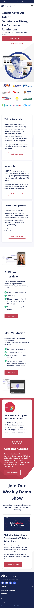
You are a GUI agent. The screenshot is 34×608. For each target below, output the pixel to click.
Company (17, 593)
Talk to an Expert (17, 44)
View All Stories (12, 472)
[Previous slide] (19, 442)
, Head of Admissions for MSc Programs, (17, 186)
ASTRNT (17, 587)
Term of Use (4, 599)
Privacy (3, 602)
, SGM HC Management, (15, 230)
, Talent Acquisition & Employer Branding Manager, (17, 146)
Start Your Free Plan (17, 38)
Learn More (11, 316)
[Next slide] (14, 442)
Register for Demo (13, 564)
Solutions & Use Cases (17, 590)
